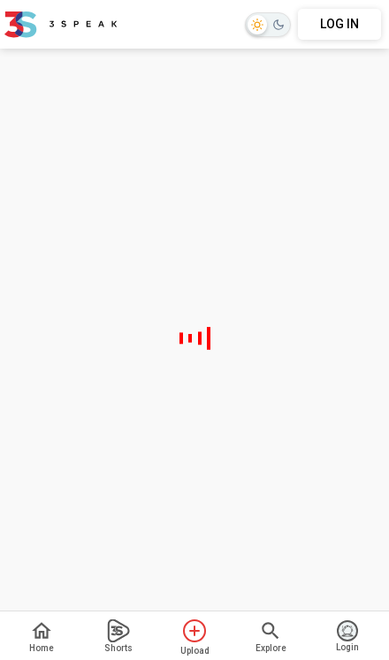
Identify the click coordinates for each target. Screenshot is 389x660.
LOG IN (339, 24)
